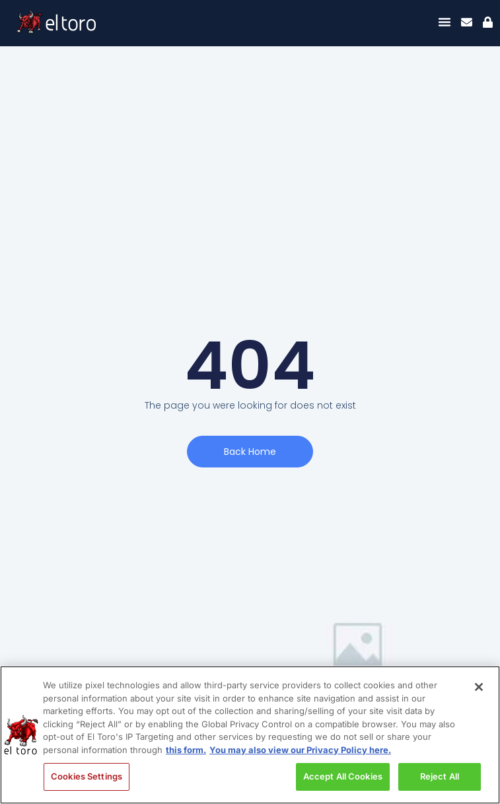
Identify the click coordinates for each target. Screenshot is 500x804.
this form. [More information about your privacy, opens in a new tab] (186, 749)
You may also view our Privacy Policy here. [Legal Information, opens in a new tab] (300, 749)
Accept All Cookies (342, 776)
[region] (250, 735)
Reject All (439, 776)
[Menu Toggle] (444, 21)
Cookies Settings (86, 776)
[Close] (478, 687)
